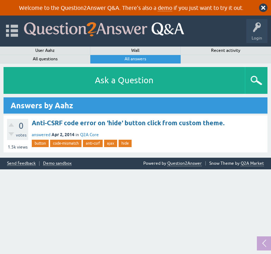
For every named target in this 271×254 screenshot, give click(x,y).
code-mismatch (66, 143)
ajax (110, 143)
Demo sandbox (57, 163)
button (40, 143)
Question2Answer (184, 163)
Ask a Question (124, 80)
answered (41, 134)
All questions (45, 58)
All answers (135, 58)
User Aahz (45, 50)
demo (165, 8)
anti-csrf (93, 143)
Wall (135, 50)
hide (125, 143)
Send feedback (21, 163)
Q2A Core (89, 134)
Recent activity (225, 50)
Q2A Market (252, 163)
